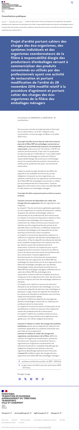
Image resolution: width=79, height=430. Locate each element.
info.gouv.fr (6, 413)
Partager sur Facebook (20, 379)
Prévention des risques (15, 21)
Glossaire (14, 420)
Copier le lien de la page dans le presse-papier (43, 379)
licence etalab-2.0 (43, 427)
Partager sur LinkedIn (31, 379)
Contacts (21, 423)
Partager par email (37, 379)
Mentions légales (25, 420)
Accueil (4, 21)
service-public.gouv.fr (21, 413)
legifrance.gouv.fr (40, 413)
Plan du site (5, 420)
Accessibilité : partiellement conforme (45, 420)
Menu (76, 2)
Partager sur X (25, 379)
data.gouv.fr (55, 413)
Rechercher (72, 2)
